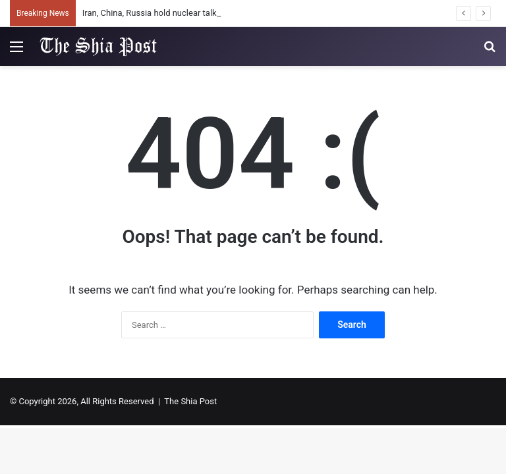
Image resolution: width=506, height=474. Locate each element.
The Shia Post (190, 401)
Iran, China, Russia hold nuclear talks (151, 13)
